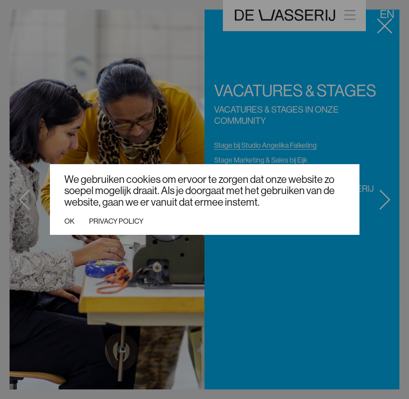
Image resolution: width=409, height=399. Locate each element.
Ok (69, 221)
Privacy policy (116, 221)
